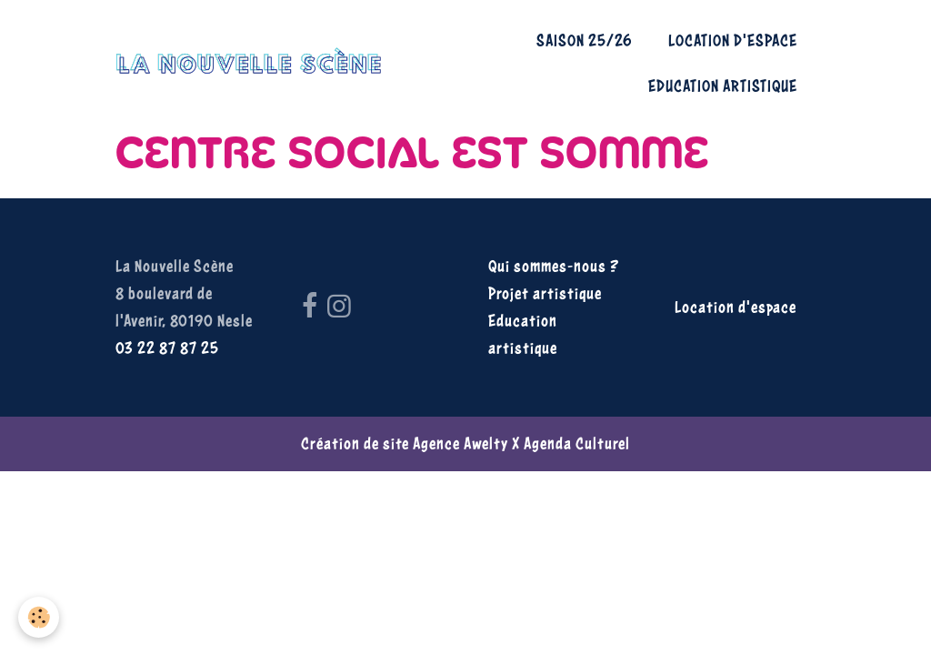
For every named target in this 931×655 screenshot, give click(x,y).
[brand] (248, 63)
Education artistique (722, 86)
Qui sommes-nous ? (553, 266)
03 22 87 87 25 (167, 348)
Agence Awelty (460, 443)
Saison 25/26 (584, 40)
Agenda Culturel (577, 443)
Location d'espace (732, 40)
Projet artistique (545, 293)
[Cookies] (38, 617)
